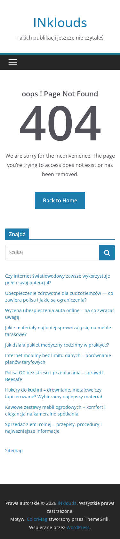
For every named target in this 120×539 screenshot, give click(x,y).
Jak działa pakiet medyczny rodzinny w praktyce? (57, 345)
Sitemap (14, 450)
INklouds (60, 22)
